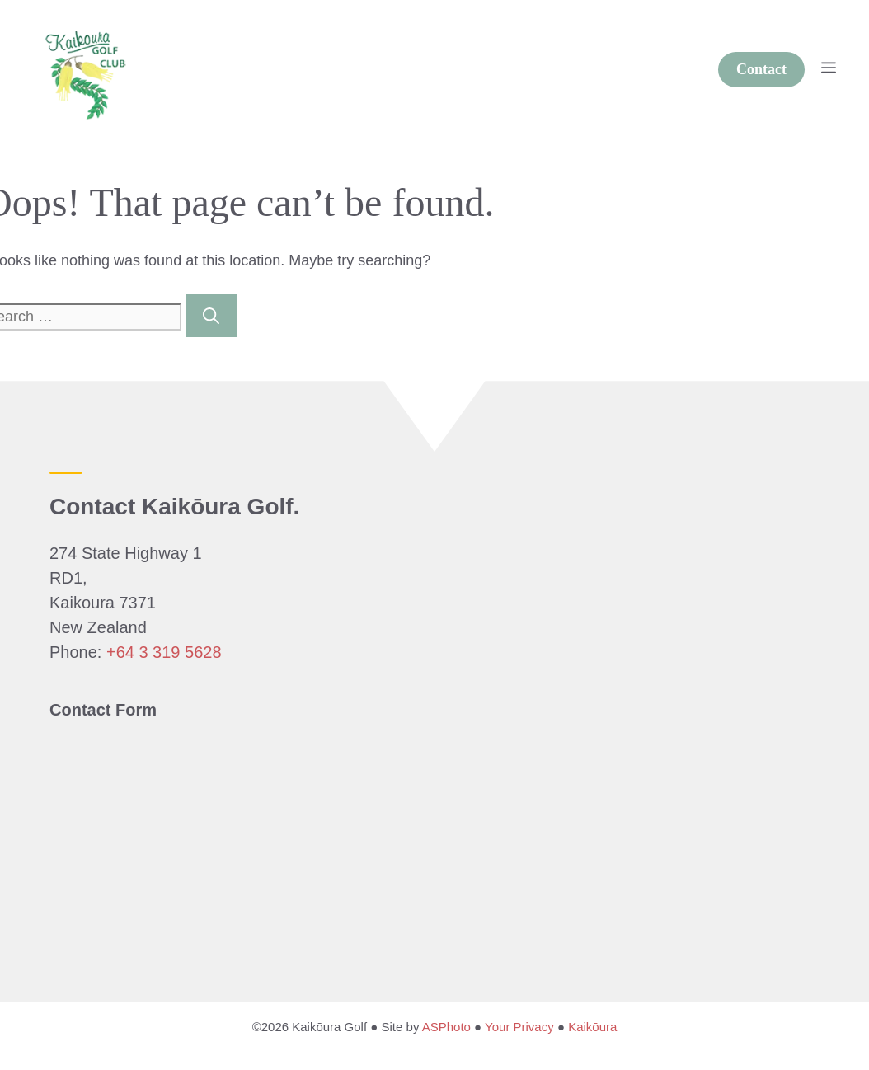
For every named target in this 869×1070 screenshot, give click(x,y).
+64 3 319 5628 (164, 652)
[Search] (211, 315)
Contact (761, 69)
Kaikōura (592, 1027)
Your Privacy (519, 1027)
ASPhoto (446, 1027)
